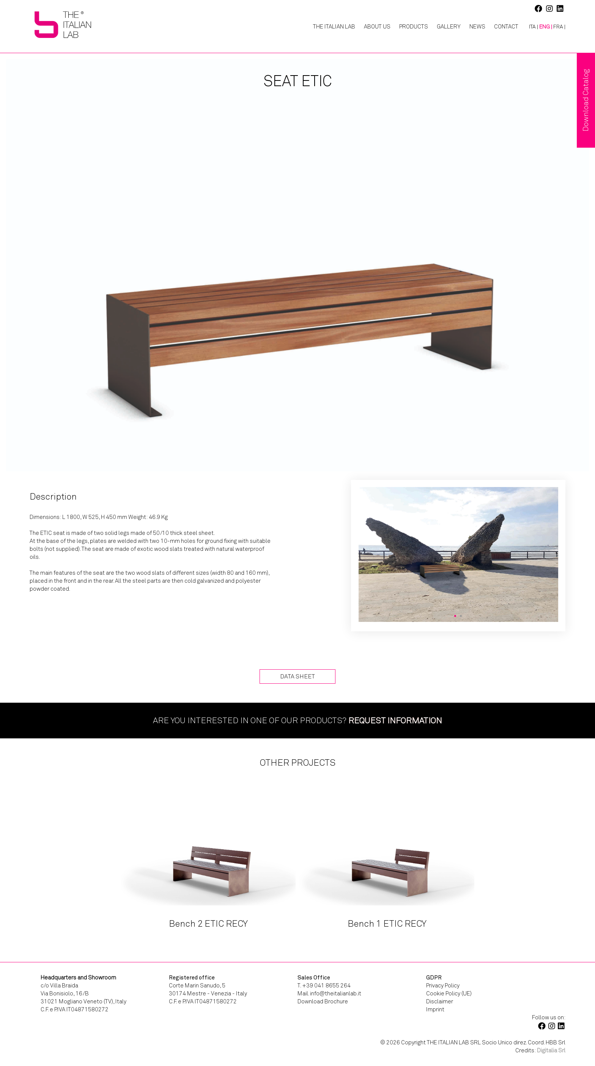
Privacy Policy (443, 985)
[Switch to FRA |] (559, 27)
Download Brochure (323, 1001)
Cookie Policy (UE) (449, 993)
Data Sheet (297, 676)
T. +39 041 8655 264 (324, 985)
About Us (377, 26)
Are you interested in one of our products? (297, 720)
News (477, 26)
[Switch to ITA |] (530, 27)
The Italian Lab (334, 26)
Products (413, 26)
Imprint (435, 1009)
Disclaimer (439, 1001)
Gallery (449, 26)
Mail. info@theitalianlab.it (329, 993)
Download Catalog (585, 100)
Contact (506, 26)
